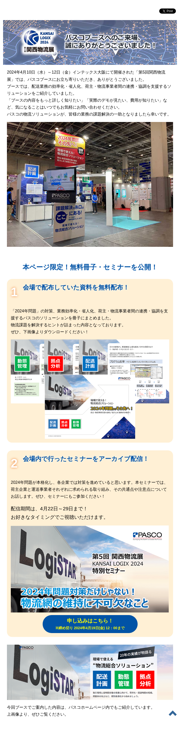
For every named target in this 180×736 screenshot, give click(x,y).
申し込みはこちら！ (90, 624)
